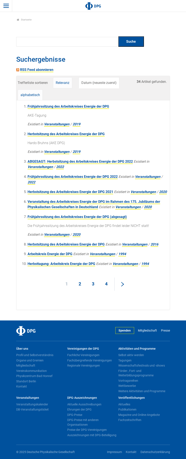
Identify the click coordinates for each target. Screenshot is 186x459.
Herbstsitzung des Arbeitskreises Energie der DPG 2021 (70, 192)
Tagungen (125, 360)
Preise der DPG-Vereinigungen (87, 429)
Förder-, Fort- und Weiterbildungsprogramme (136, 373)
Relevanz (62, 83)
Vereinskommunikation (31, 371)
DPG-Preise (74, 415)
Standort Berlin (26, 381)
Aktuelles (124, 404)
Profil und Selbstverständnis (34, 355)
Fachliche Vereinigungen (83, 355)
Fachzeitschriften (129, 420)
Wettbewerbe (127, 385)
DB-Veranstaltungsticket (32, 409)
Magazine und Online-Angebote (139, 415)
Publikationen (127, 409)
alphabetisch (30, 95)
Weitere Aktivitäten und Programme (141, 391)
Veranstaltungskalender (32, 404)
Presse (165, 330)
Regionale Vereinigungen (83, 365)
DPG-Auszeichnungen (82, 398)
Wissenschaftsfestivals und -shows (141, 365)
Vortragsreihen (128, 380)
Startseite (24, 19)
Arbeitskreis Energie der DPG (50, 254)
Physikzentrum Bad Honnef (34, 376)
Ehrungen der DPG (79, 409)
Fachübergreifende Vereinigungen (89, 360)
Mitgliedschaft (147, 330)
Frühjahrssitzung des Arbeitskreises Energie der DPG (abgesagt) (77, 217)
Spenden (125, 330)
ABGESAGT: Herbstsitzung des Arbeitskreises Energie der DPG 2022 (80, 161)
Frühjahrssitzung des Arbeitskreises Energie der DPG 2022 (73, 177)
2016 (154, 244)
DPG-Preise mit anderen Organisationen (83, 422)
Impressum (114, 452)
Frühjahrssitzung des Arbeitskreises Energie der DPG (68, 106)
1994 (122, 254)
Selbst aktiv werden (131, 355)
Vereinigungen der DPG (83, 349)
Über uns (22, 349)
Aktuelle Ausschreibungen (84, 404)
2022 (60, 167)
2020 (163, 192)
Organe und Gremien (30, 360)
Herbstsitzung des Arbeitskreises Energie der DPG (66, 134)
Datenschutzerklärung (155, 452)
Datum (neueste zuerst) (99, 83)
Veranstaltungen (56, 124)
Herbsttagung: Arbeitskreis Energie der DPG (61, 264)
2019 (76, 124)
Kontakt (21, 386)
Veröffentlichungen (131, 398)
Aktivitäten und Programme (137, 349)
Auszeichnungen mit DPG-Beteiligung (91, 435)
